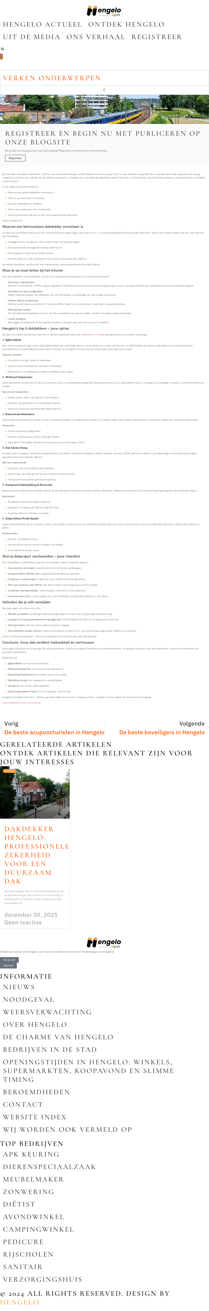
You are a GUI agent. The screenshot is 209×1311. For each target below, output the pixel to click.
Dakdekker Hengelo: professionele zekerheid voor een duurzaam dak (37, 855)
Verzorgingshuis (43, 1279)
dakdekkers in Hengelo (93, 334)
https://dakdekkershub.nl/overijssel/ (21, 702)
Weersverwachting (47, 1012)
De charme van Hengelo (58, 1037)
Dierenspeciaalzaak (50, 1166)
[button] (2, 49)
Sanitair (23, 1266)
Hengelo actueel (42, 24)
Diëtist (19, 1204)
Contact (23, 1104)
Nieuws (19, 987)
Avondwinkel (34, 1216)
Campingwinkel (38, 1229)
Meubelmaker (33, 1179)
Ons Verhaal (96, 36)
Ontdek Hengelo (126, 24)
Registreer (157, 36)
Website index (35, 1117)
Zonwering (29, 1191)
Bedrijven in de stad (50, 1049)
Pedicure (23, 1241)
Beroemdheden (37, 1092)
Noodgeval (29, 999)
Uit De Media (32, 36)
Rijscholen (28, 1254)
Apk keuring (31, 1154)
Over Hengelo (35, 1024)
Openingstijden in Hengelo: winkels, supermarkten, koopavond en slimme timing (88, 1071)
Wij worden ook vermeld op (67, 1129)
